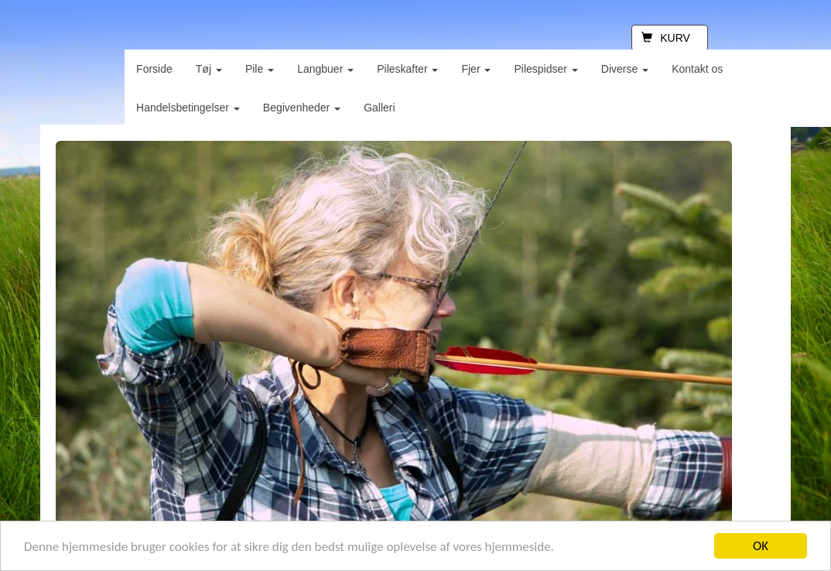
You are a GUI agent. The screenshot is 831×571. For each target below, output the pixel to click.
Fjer (476, 69)
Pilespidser (545, 69)
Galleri (379, 107)
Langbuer (325, 69)
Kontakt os (697, 69)
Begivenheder (301, 107)
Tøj (209, 69)
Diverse (624, 69)
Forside (154, 69)
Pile (259, 69)
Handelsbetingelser (188, 107)
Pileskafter (407, 69)
